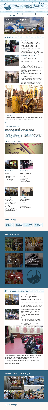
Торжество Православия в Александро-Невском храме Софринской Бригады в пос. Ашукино (11, 202)
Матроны (8, 131)
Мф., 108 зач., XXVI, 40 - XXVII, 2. (16, 136)
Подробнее (9, 22)
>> (25, 84)
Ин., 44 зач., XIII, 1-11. (35, 136)
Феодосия (27, 131)
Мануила (22, 131)
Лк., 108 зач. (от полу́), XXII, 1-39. (14, 134)
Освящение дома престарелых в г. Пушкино (25, 200)
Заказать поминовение (9, 225)
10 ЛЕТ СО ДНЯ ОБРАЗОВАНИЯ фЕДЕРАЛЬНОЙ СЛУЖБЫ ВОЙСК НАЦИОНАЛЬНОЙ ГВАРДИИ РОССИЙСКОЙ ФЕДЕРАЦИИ (30, 45)
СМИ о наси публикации (34, 260)
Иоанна (33, 131)
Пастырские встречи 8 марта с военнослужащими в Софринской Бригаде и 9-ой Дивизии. (11, 175)
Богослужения (26, 14)
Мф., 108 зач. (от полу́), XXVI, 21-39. (30, 135)
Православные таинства (28, 225)
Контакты (38, 14)
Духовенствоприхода (34, 244)
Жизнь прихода (12, 14)
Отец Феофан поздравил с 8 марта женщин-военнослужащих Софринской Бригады (31, 75)
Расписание (9, 115)
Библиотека (19, 14)
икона (31, 130)
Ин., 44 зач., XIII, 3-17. (17, 135)
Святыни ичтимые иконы (14, 260)
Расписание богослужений (19, 225)
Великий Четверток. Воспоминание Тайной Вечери (17, 130)
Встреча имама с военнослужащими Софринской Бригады (25, 174)
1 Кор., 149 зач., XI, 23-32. (29, 134)
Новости (7, 14)
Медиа (33, 14)
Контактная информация (37, 225)
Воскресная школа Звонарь (14, 244)
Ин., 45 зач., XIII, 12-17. (16, 137)
